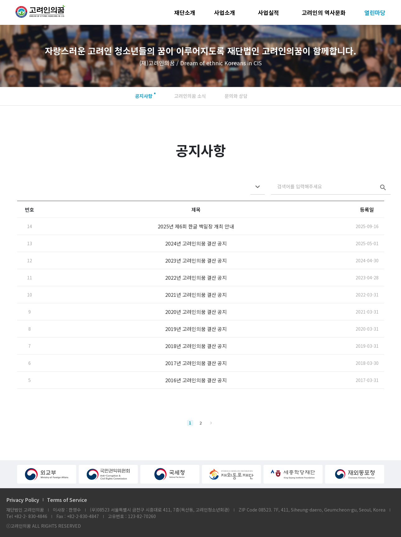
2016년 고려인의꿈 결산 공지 (196, 380)
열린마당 (374, 12)
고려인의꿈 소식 (190, 96)
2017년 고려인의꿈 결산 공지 (196, 363)
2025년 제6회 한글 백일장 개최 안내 (196, 226)
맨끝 (211, 423)
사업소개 (224, 12)
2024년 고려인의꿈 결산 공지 (196, 243)
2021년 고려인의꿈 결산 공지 (196, 294)
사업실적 (268, 12)
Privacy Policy (22, 499)
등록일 (367, 209)
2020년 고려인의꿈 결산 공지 (196, 311)
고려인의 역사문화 (324, 12)
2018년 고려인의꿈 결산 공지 (196, 346)
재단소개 (184, 12)
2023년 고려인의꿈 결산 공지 (196, 260)
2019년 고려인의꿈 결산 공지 (196, 329)
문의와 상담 (236, 96)
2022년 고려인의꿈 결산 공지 (196, 277)
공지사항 (143, 96)
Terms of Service (67, 499)
